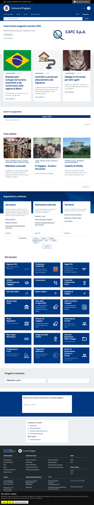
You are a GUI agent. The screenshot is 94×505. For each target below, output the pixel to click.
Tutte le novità (9, 38)
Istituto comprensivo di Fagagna (12, 282)
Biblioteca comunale (15, 166)
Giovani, (15, 162)
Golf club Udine (12, 291)
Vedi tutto (87, 124)
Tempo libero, (9, 162)
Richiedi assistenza (35, 428)
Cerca (86, 19)
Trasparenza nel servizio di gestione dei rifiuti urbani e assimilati (57, 488)
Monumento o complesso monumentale (74, 161)
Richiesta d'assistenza (53, 481)
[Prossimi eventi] (89, 116)
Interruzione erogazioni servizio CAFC (22, 26)
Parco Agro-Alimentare (11, 335)
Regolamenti (29, 487)
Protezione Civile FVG (39, 265)
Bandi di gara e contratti (31, 481)
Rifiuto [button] (10, 502)
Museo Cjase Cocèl (11, 301)
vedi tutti (47, 247)
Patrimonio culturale (45, 204)
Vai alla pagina (10, 99)
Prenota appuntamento (36, 433)
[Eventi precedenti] (5, 116)
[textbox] (46, 405)
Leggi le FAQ (33, 426)
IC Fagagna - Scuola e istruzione (45, 167)
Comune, (7, 161)
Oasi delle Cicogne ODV (40, 301)
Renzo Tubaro (41, 291)
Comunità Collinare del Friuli (69, 282)
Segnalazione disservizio (53, 484)
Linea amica (40, 280)
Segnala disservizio (35, 439)
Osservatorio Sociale (69, 319)
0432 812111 (39, 431)
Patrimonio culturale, (16, 161)
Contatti (6, 477)
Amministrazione (8, 455)
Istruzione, (25, 161)
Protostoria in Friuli (12, 350)
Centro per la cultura (23, 162)
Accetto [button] (4, 502)
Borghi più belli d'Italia (41, 335)
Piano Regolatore (10, 319)
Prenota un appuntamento (76, 486)
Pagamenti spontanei (39, 350)
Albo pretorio (29, 484)
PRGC (77, 14)
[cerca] (88, 8)
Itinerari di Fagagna (39, 319)
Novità (72, 455)
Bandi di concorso (30, 482)
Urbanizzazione (39, 73)
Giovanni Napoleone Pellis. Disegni (70, 336)
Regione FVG (11, 264)
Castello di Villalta (74, 166)
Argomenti (86, 14)
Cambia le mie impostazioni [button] (21, 502)
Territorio (69, 204)
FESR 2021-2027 (13, 380)
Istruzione (10, 204)
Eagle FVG (68, 264)
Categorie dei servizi (31, 455)
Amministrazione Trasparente (33, 477)
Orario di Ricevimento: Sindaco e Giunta (69, 352)
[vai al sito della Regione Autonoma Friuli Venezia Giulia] (18, 2)
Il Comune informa (10, 73)
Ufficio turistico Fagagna (70, 301)
